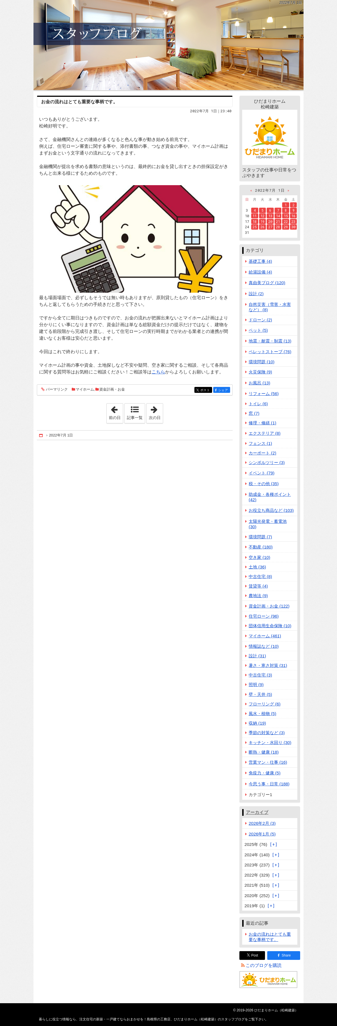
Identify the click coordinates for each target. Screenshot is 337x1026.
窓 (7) (254, 413)
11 (255, 216)
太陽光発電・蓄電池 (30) (268, 524)
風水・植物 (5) (262, 713)
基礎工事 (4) (260, 261)
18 (255, 221)
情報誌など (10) (264, 646)
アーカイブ (257, 812)
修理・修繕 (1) (262, 422)
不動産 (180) (261, 547)
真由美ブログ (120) (267, 282)
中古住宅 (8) (260, 576)
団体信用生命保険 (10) (270, 625)
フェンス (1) (260, 443)
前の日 (116, 412)
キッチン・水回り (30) (270, 742)
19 (262, 221)
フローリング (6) (264, 704)
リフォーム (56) (264, 393)
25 (255, 227)
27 (270, 227)
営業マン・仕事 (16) (268, 762)
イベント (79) (262, 473)
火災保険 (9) (260, 371)
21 (278, 221)
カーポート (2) (262, 453)
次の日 (156, 412)
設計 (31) (257, 655)
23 (293, 221)
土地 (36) (257, 566)
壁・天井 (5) (260, 694)
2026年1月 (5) (262, 834)
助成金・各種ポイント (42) (270, 497)
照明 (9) (256, 684)
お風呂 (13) (259, 382)
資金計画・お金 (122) (269, 606)
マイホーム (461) (265, 635)
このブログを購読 (264, 965)
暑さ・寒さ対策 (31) (268, 665)
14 (278, 216)
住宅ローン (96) (264, 616)
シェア (223, 390)
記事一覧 (135, 417)
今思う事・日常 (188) (269, 783)
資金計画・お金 (112, 389)
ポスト (205, 390)
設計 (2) (256, 293)
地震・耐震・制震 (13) (270, 341)
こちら (158, 371)
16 (293, 216)
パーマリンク (56, 389)
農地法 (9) (258, 595)
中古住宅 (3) (260, 675)
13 (270, 216)
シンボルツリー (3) (267, 462)
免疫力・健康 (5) (264, 772)
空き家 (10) (259, 557)
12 (262, 216)
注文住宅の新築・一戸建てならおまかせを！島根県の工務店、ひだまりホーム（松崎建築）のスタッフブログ (168, 45)
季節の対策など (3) (267, 732)
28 (278, 227)
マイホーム (85, 389)
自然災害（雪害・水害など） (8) (270, 307)
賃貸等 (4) (258, 586)
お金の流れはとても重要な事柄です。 (79, 101)
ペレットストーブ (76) (270, 351)
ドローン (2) (260, 319)
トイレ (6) (258, 403)
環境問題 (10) (262, 361)
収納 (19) (257, 723)
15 (286, 216)
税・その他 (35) (264, 483)
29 (286, 227)
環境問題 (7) (260, 536)
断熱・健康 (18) (264, 752)
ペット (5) (258, 330)
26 (262, 227)
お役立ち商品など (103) (271, 510)
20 (270, 221)
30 (293, 227)
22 (286, 221)
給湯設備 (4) (260, 272)
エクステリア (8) (264, 433)
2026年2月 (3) (262, 823)
